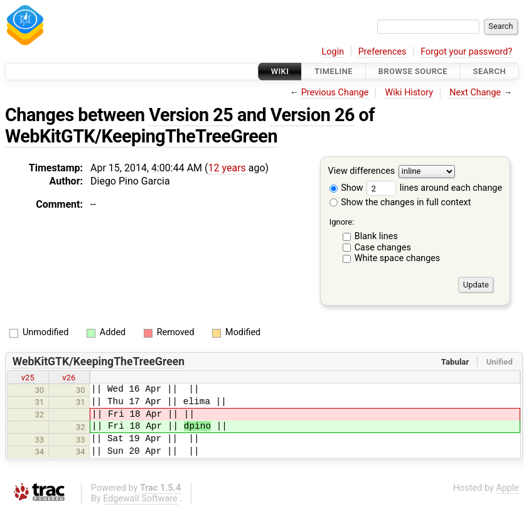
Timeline (333, 71)
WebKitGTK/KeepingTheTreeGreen (141, 136)
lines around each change (434, 188)
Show (346, 188)
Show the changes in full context (400, 202)
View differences (361, 171)
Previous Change (335, 92)
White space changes (398, 258)
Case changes (383, 247)
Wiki (280, 71)
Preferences (382, 51)
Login (333, 51)
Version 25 (191, 115)
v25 (28, 377)
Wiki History (409, 92)
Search (489, 71)
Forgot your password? (466, 51)
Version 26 (312, 115)
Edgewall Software (140, 498)
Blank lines (376, 236)
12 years (227, 168)
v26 (68, 377)
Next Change (475, 92)
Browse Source (412, 71)
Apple (507, 488)
